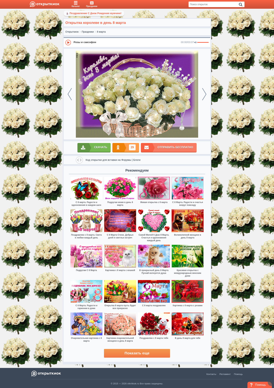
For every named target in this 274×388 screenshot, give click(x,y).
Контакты (211, 374)
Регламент (225, 374)
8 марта (101, 31)
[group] (137, 42)
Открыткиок (72, 31)
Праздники (88, 31)
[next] (204, 94)
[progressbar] (203, 42)
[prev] (69, 94)
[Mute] (195, 42)
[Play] (68, 42)
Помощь (238, 374)
